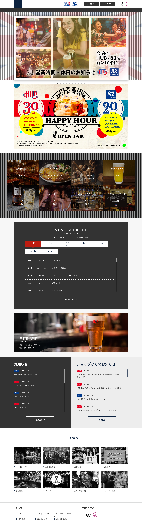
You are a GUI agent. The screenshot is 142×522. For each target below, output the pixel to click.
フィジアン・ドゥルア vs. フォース (65, 268)
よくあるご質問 (42, 506)
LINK (20, 506)
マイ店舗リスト (92, 4)
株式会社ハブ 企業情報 (64, 506)
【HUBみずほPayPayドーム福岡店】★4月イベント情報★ (99, 380)
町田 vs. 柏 (56, 275)
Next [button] (125, 50)
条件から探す (70, 292)
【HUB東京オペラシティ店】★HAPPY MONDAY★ (97, 402)
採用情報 (21, 508)
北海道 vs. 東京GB (59, 260)
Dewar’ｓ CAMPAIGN (23, 389)
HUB (50, 175)
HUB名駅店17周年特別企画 (24, 378)
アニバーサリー (86, 178)
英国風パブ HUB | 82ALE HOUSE (71, 4)
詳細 (118, 175)
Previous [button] (16, 50)
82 (59, 175)
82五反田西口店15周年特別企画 (25, 366)
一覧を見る (38, 412)
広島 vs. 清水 (57, 283)
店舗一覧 (21, 175)
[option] (71, 48)
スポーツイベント (86, 175)
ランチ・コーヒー (54, 178)
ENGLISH (107, 4)
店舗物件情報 (41, 508)
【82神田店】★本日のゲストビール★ (91, 391)
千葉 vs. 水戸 (57, 252)
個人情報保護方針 (62, 508)
